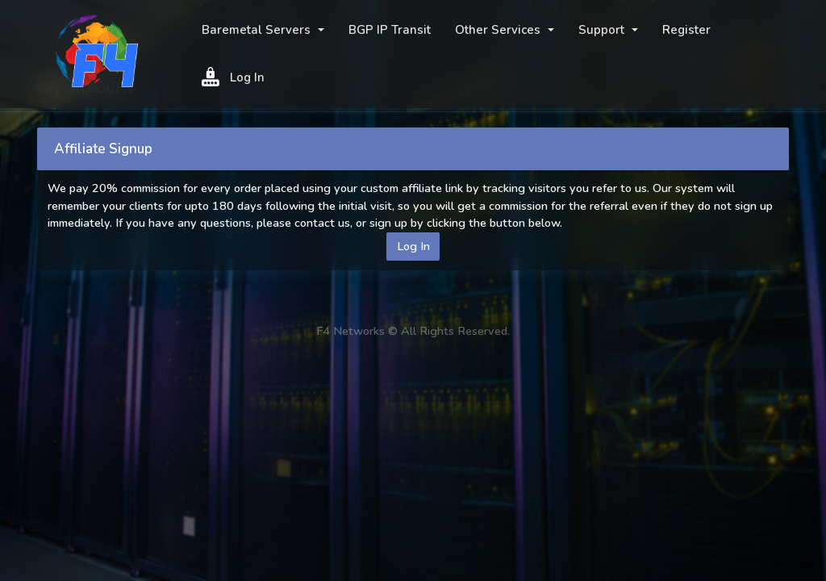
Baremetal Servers (258, 30)
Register (686, 30)
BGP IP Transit (389, 30)
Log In (233, 76)
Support (603, 30)
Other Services (499, 30)
